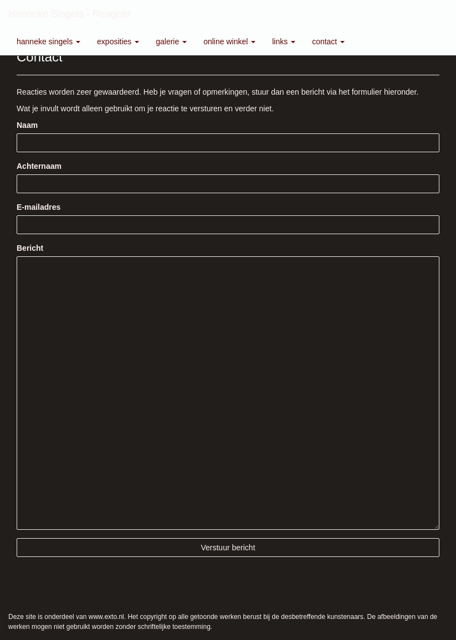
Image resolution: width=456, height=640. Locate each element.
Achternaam (39, 166)
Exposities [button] (118, 41)
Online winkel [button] (229, 41)
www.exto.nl (106, 617)
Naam (27, 125)
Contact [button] (328, 41)
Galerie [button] (171, 41)
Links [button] (283, 41)
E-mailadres (38, 207)
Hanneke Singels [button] (48, 41)
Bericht (30, 248)
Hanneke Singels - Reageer (69, 13)
